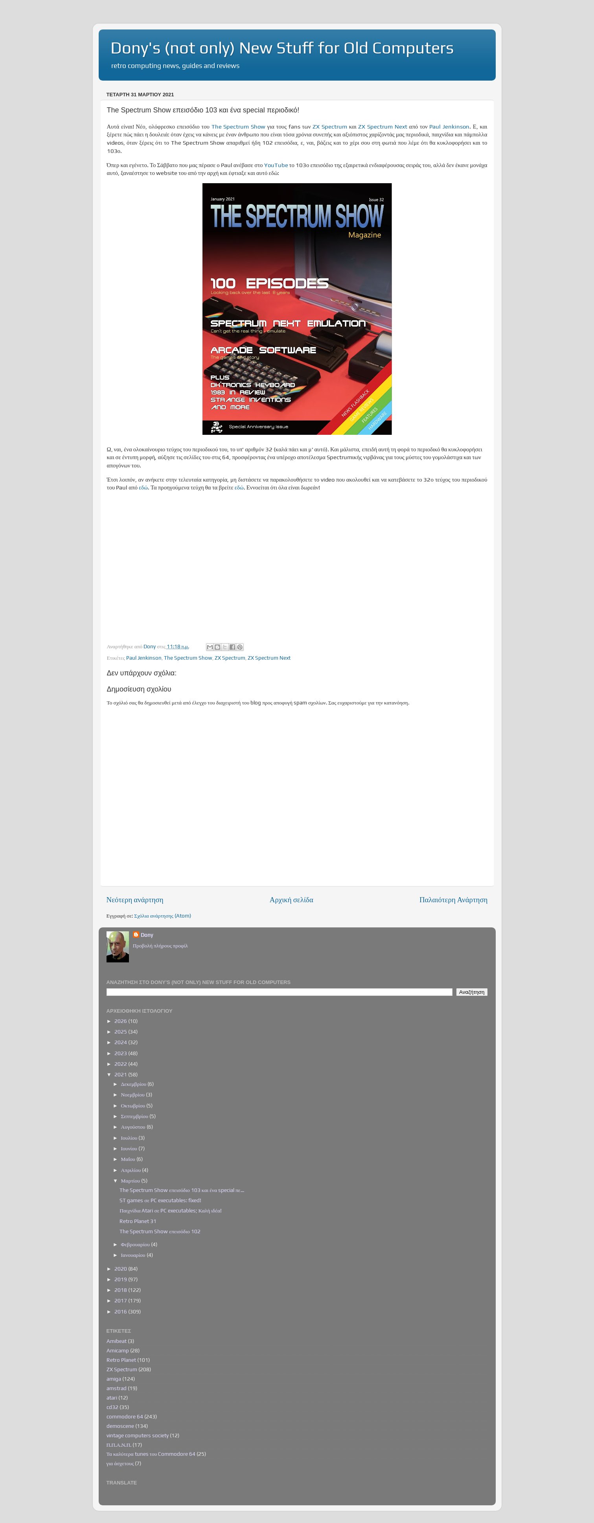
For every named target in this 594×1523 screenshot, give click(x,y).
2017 (121, 1300)
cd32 (112, 1407)
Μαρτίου (131, 1180)
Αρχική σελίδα (291, 899)
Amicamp (118, 1350)
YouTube (276, 165)
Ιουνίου (129, 1148)
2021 (121, 1074)
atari (112, 1397)
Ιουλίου (130, 1138)
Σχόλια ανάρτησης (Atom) (162, 915)
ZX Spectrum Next (382, 126)
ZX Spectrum (330, 126)
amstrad (117, 1388)
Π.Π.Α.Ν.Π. (119, 1445)
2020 (121, 1268)
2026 (121, 1021)
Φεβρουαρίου (136, 1244)
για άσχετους (120, 1463)
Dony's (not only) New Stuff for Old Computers (282, 47)
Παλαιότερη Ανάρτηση (453, 899)
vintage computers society (138, 1435)
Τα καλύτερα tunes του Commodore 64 (151, 1454)
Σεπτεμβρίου (135, 1116)
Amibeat (117, 1341)
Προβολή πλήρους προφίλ (160, 945)
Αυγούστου (134, 1127)
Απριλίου (131, 1170)
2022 (121, 1064)
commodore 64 (125, 1416)
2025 (121, 1031)
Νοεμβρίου (133, 1094)
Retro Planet (121, 1360)
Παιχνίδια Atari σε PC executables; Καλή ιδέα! (171, 1210)
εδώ (143, 487)
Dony (147, 935)
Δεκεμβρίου (134, 1084)
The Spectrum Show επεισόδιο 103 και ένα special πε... (182, 1190)
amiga (114, 1379)
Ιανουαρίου (134, 1255)
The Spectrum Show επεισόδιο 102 (160, 1231)
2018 (121, 1290)
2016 (121, 1311)
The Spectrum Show (238, 126)
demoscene (120, 1426)
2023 (121, 1053)
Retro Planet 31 (138, 1221)
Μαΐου (128, 1159)
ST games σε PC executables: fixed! (160, 1200)
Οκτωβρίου (134, 1105)
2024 (121, 1042)
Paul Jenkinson (449, 126)
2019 (121, 1279)
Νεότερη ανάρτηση (135, 899)
